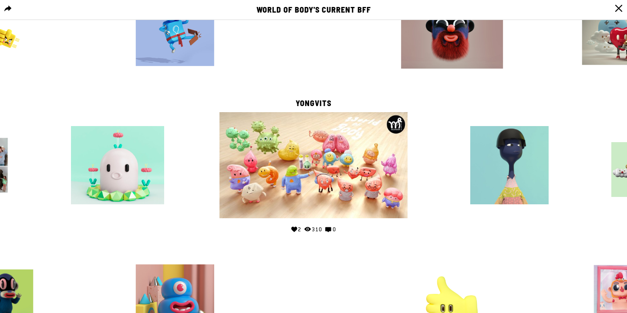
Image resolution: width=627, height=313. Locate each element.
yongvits (313, 103)
